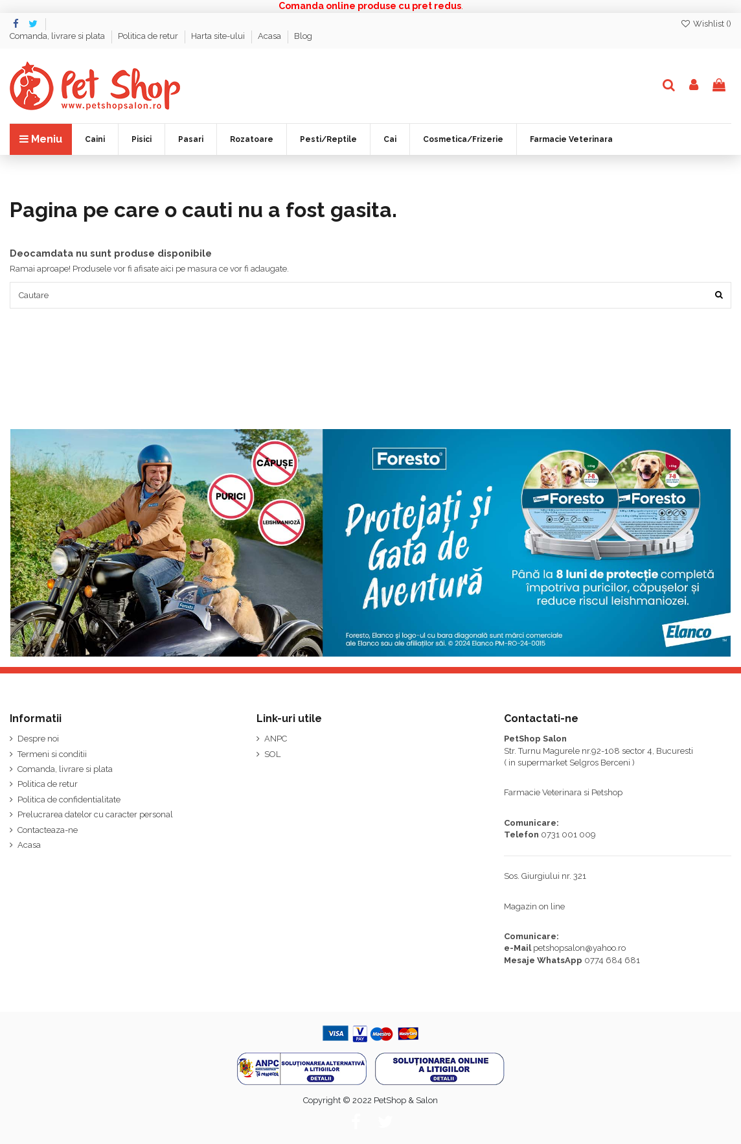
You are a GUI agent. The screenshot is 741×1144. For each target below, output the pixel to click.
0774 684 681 (612, 960)
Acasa (270, 36)
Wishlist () (705, 24)
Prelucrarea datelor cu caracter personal (95, 815)
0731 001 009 (568, 835)
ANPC (275, 739)
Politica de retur (149, 36)
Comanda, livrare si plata (58, 36)
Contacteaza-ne (47, 830)
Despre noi (38, 739)
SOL (272, 754)
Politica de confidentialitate (68, 800)
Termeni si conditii (52, 754)
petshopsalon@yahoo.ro (579, 948)
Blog (303, 36)
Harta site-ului (219, 36)
